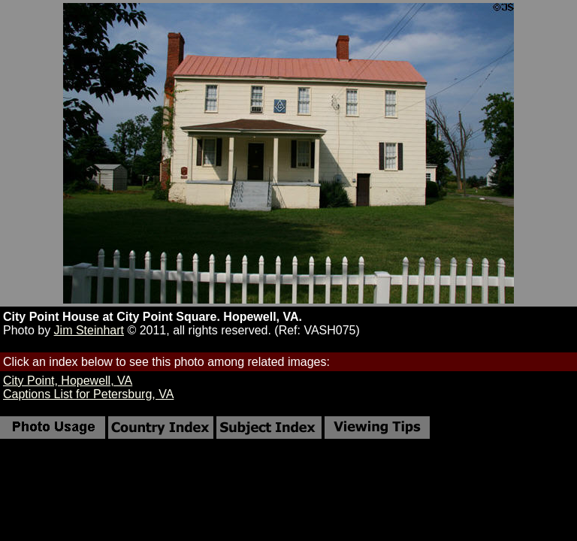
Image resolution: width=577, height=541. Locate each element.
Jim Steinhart (89, 330)
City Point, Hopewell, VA (67, 380)
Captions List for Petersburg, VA (88, 394)
